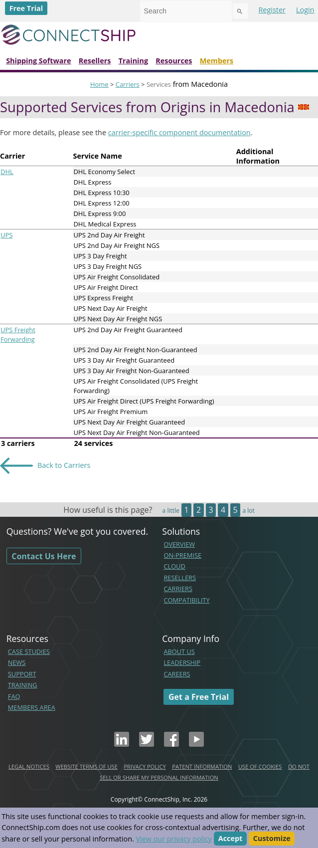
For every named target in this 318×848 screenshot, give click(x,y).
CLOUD (174, 566)
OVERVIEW (179, 544)
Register (271, 9)
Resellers (95, 60)
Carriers (128, 84)
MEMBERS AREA (31, 707)
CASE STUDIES (29, 651)
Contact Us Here (43, 556)
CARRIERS (177, 588)
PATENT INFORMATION (202, 766)
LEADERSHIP (181, 662)
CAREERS (176, 673)
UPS (6, 234)
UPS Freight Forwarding (17, 334)
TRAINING (22, 684)
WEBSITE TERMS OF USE (86, 766)
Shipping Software (38, 60)
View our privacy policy (174, 839)
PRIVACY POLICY (144, 766)
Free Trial (26, 8)
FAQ (14, 696)
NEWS (17, 662)
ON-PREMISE (182, 555)
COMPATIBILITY (186, 600)
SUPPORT (22, 673)
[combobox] (186, 11)
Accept (230, 839)
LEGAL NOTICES (28, 766)
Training (133, 60)
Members (217, 60)
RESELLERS (179, 577)
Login (305, 9)
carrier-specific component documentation (179, 132)
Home (99, 84)
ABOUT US (178, 651)
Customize (272, 839)
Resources (174, 60)
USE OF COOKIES (260, 766)
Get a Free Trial (198, 696)
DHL (6, 171)
